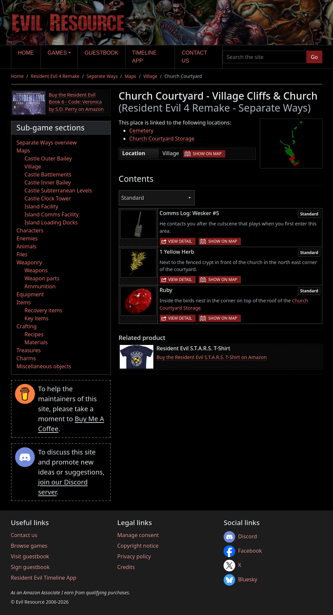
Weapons (36, 270)
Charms (26, 358)
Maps (130, 76)
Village (150, 76)
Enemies (27, 238)
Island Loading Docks (51, 222)
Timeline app (144, 57)
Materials (36, 342)
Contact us (194, 57)
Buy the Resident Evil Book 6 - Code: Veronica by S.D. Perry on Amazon (76, 102)
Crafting (27, 326)
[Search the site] (265, 57)
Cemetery (141, 130)
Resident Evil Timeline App (44, 577)
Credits (126, 567)
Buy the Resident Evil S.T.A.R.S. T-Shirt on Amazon (212, 357)
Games (57, 53)
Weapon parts (42, 278)
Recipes (34, 334)
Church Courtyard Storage (162, 138)
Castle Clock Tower (48, 198)
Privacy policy (134, 556)
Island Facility (41, 206)
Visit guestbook (30, 556)
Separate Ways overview (47, 142)
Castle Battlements (48, 174)
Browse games (29, 545)
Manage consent (138, 535)
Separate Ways (102, 76)
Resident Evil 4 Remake (55, 76)
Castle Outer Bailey (48, 158)
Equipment (30, 294)
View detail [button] (180, 241)
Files (22, 254)
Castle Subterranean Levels (58, 190)
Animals (27, 246)
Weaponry (29, 262)
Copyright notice (137, 545)
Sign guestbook (30, 567)
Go (314, 57)
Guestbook (101, 53)
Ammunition (40, 286)
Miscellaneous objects (44, 366)
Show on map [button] (207, 153)
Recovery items (44, 310)
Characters (30, 230)
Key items (37, 318)
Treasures (29, 350)
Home (26, 53)
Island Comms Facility (52, 214)
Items (24, 302)
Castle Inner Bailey (48, 182)
